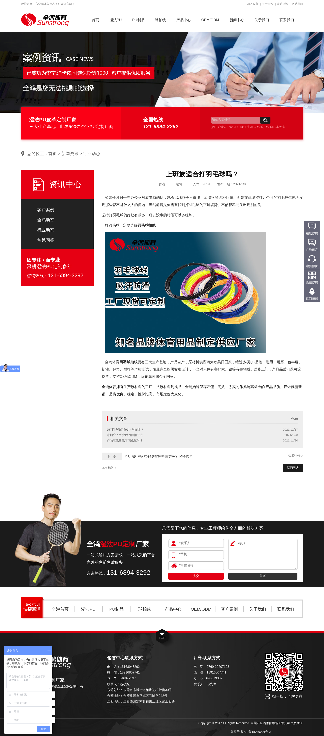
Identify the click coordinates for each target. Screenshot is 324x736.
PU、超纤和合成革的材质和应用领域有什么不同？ (159, 456)
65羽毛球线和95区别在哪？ (125, 429)
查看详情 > (295, 455)
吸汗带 (244, 127)
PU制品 (138, 20)
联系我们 (286, 20)
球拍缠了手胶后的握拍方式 (125, 435)
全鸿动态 (45, 220)
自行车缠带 (277, 127)
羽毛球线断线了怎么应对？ (125, 440)
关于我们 (262, 20)
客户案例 (45, 209)
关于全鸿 (267, 3)
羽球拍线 (130, 362)
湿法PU (116, 20)
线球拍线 (263, 127)
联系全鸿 (282, 3)
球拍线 (160, 20)
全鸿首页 (60, 609)
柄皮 (253, 127)
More (294, 418)
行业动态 (91, 153)
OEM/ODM (210, 20)
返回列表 (293, 467)
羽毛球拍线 (147, 225)
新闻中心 (237, 20)
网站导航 (297, 3)
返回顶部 (312, 298)
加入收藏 (252, 3)
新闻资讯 (69, 153)
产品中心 (183, 20)
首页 (95, 20)
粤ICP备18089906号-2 (255, 731)
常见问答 (45, 240)
